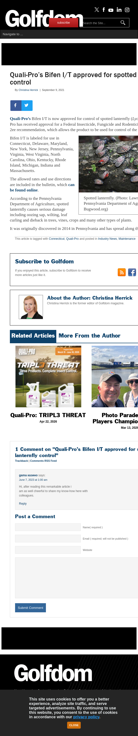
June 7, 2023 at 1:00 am (33, 479)
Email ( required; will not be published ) (105, 538)
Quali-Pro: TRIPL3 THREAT (48, 415)
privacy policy (86, 717)
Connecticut (56, 238)
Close (74, 725)
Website (87, 549)
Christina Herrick (28, 89)
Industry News (107, 238)
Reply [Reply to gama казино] (23, 503)
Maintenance (127, 238)
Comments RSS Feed (43, 460)
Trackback (22, 460)
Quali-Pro (72, 238)
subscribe (63, 22)
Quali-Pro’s (20, 118)
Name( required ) (93, 527)
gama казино (28, 475)
